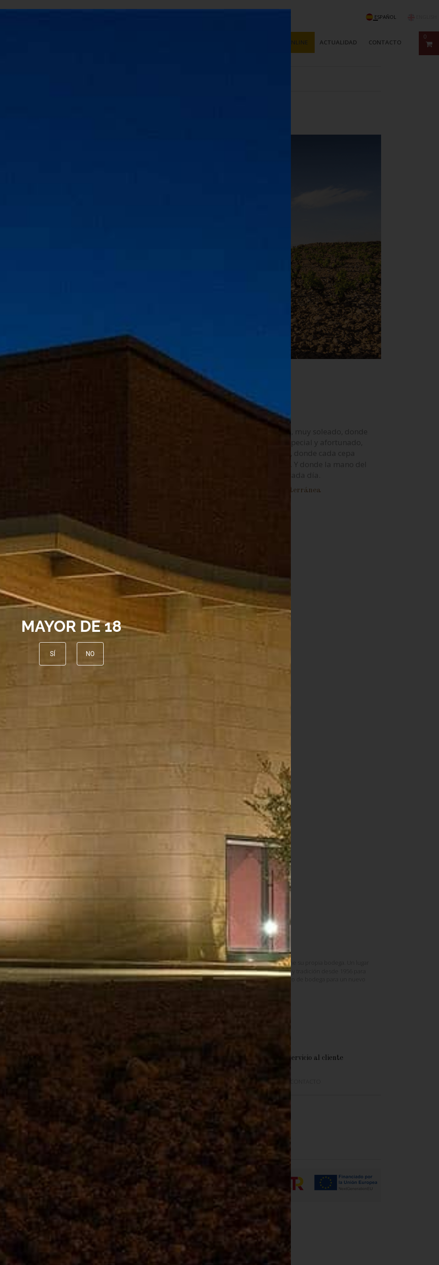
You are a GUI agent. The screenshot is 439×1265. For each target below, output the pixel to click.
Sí (52, 653)
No (90, 653)
